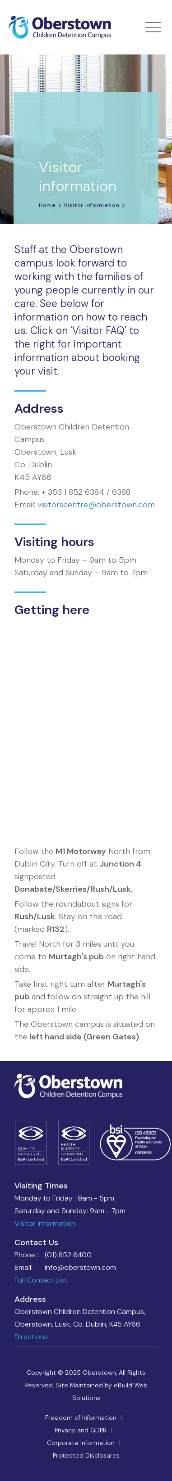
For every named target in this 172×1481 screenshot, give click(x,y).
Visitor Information (44, 1223)
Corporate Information (81, 1443)
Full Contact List (40, 1280)
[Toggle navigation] (154, 27)
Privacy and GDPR (81, 1430)
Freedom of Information (80, 1417)
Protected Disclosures (86, 1455)
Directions (31, 1336)
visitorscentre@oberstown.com (96, 504)
